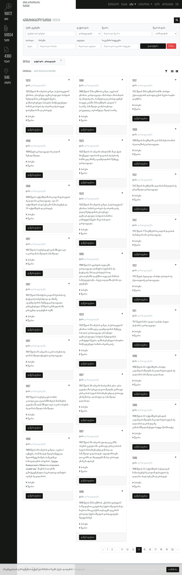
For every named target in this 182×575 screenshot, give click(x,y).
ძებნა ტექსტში (33, 28)
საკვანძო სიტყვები (111, 40)
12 (127, 549)
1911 (134, 311)
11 (122, 549)
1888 (28, 439)
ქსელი (157, 4)
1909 (134, 130)
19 (167, 549)
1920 (28, 81)
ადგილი (81, 40)
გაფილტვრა (153, 46)
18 (161, 549)
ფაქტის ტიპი (83, 28)
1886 (81, 81)
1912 (134, 81)
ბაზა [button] (132, 4)
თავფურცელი (113, 4)
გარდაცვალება (38, 85)
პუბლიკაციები (167, 4)
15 (144, 549)
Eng (177, 4)
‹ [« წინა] (103, 549)
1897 (28, 239)
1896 (28, 186)
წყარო (105, 28)
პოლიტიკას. (79, 569)
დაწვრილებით (34, 130)
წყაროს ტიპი (159, 28)
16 (150, 549)
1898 (28, 141)
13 (133, 549)
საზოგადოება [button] (144, 4)
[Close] (61, 60)
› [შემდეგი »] (177, 549)
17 (156, 549)
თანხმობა (172, 569)
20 (172, 549)
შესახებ (124, 4)
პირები (42, 40)
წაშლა (171, 46)
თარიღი (30, 40)
